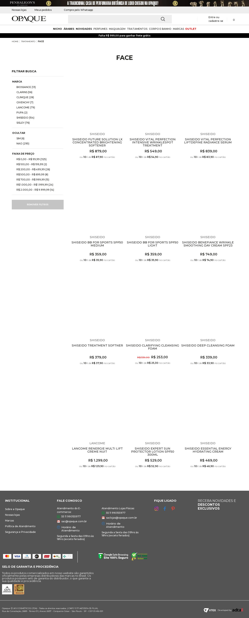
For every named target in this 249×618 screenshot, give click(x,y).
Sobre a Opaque (15, 509)
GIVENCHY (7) (23, 102)
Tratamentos (137, 28)
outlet (190, 28)
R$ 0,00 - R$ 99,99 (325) (30, 159)
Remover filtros (37, 204)
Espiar (121, 75)
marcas (178, 28)
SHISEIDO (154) (23, 117)
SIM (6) (18, 138)
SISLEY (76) (21, 122)
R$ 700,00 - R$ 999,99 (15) (31, 179)
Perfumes (100, 28)
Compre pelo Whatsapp (76, 9)
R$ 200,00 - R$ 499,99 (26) (31, 169)
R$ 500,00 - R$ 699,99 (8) (30, 174)
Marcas (9, 520)
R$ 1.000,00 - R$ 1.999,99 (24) (33, 184)
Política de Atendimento (20, 526)
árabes (69, 28)
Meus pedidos (43, 9)
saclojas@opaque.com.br (121, 517)
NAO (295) (21, 143)
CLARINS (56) (22, 92)
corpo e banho (160, 28)
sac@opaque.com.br (74, 521)
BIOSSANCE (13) (24, 87)
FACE (41, 41)
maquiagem (117, 28)
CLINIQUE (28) (23, 97)
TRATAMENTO (28, 41)
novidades (84, 28)
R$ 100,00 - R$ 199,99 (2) (30, 164)
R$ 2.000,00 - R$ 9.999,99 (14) (33, 189)
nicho (57, 28)
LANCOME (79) (24, 107)
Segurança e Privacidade (20, 531)
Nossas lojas (19, 9)
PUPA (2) (20, 112)
